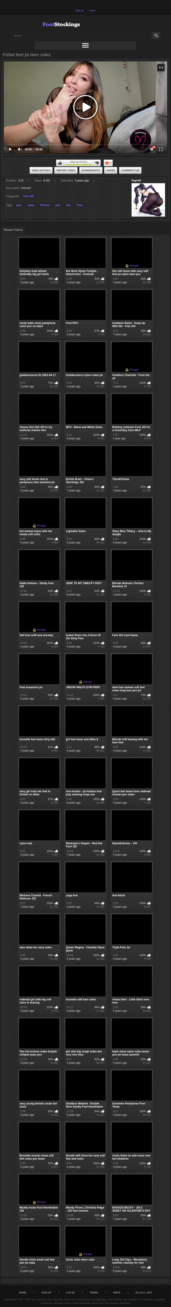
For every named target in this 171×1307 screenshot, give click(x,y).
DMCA (116, 1292)
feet (68, 205)
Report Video (66, 170)
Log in (92, 10)
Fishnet (45, 205)
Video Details (41, 170)
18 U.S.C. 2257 (143, 1292)
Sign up (79, 10)
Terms (94, 1292)
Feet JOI (28, 196)
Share (110, 170)
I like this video (60, 163)
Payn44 (136, 180)
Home (22, 1292)
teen (19, 205)
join (57, 205)
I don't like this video (97, 163)
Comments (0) (130, 170)
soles (30, 205)
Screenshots (90, 170)
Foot (79, 205)
